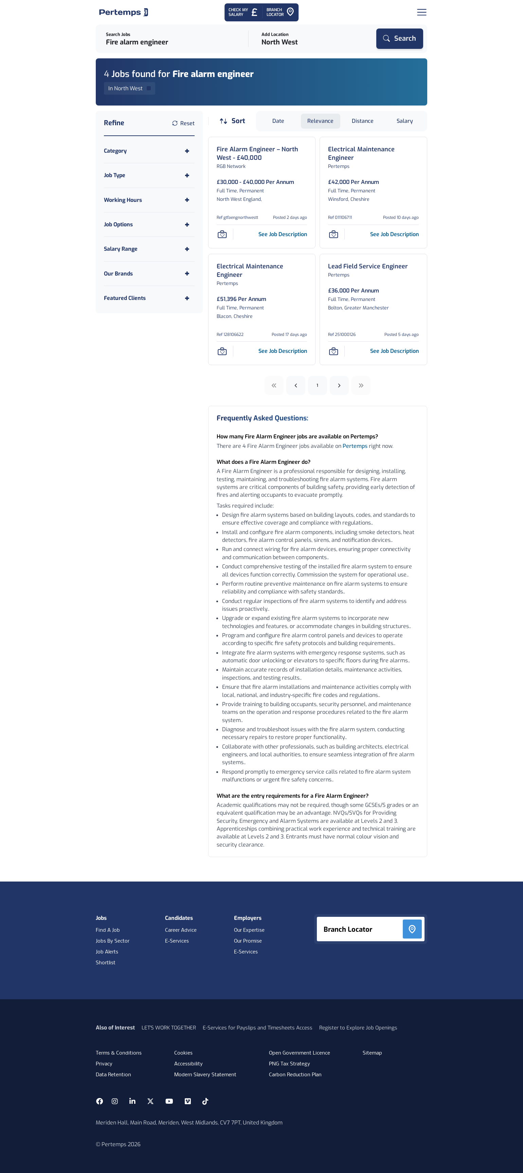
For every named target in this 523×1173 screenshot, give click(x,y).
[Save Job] (222, 234)
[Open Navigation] (422, 12)
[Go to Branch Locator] (280, 12)
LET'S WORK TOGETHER (169, 1027)
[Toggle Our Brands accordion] (149, 274)
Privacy (104, 1064)
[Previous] (295, 385)
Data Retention (113, 1075)
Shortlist (105, 963)
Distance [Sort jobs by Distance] (363, 121)
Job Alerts (107, 952)
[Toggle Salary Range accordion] (149, 249)
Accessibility (188, 1064)
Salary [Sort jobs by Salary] (405, 121)
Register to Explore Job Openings (358, 1027)
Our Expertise (249, 930)
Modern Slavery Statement (205, 1075)
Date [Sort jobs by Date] (278, 121)
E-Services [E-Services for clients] (246, 952)
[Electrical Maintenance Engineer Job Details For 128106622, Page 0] (262, 270)
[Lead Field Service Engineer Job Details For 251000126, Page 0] (368, 266)
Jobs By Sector (112, 941)
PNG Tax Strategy (289, 1064)
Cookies (183, 1053)
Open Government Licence (299, 1053)
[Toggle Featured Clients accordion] (149, 298)
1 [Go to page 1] (318, 385)
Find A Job (108, 930)
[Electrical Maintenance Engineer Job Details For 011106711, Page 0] (373, 153)
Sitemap (372, 1053)
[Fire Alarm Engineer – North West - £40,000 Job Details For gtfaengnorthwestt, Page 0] (262, 153)
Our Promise (248, 941)
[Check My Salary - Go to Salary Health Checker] (243, 12)
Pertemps (355, 446)
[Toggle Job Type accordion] (149, 175)
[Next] (339, 385)
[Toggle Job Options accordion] (149, 224)
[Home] (123, 12)
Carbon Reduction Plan (295, 1075)
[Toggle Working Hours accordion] (149, 200)
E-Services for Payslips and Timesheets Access (257, 1027)
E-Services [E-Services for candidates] (177, 941)
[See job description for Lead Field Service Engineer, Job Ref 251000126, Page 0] (394, 351)
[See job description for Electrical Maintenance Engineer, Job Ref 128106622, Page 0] (282, 351)
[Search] (399, 39)
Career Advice (181, 930)
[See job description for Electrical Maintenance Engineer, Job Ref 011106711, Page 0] (394, 234)
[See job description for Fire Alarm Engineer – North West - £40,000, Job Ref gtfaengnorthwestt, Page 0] (282, 234)
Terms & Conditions (119, 1053)
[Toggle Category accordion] (149, 151)
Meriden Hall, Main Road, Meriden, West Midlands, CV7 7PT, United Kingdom (189, 1122)
